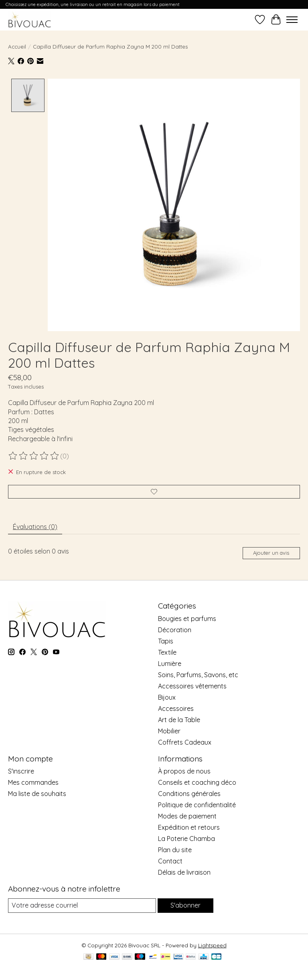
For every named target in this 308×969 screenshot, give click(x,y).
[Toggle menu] (292, 20)
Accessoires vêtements (192, 686)
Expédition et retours (189, 827)
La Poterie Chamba (186, 839)
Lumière (169, 664)
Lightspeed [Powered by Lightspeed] (212, 945)
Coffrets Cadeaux (184, 742)
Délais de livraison (184, 872)
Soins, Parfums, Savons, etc (198, 675)
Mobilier (169, 731)
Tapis (165, 641)
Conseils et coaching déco (197, 782)
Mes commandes (33, 782)
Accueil (17, 46)
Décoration (174, 630)
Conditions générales (189, 794)
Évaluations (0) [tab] (35, 527)
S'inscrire (21, 771)
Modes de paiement (187, 816)
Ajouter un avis (271, 553)
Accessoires (176, 708)
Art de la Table (179, 720)
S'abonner (185, 905)
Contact (170, 861)
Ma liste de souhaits (37, 794)
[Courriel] (82, 905)
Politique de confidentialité (197, 805)
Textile (167, 652)
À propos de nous (184, 771)
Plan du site (175, 850)
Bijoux (167, 697)
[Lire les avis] (34, 456)
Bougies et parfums (187, 619)
